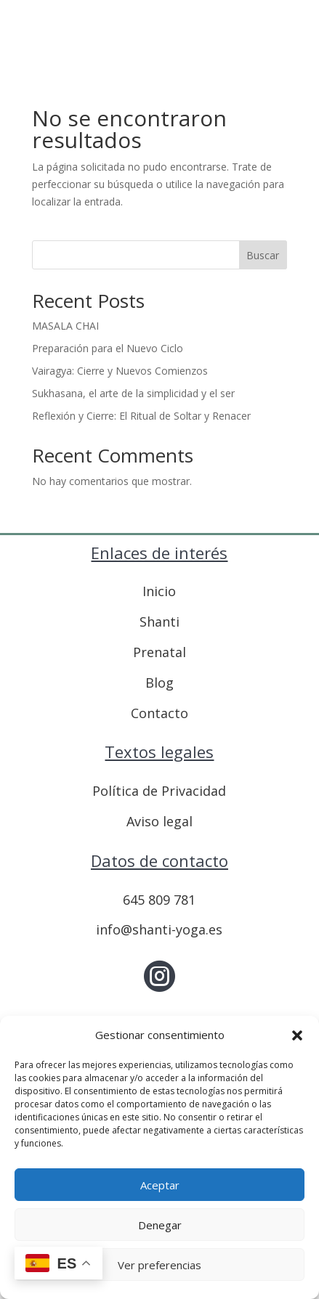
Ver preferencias (159, 1265)
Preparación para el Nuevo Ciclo (107, 348)
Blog (159, 682)
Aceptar (159, 1185)
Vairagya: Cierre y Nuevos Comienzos (120, 371)
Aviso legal (159, 821)
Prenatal (159, 652)
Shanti (159, 621)
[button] (297, 1035)
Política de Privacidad (159, 790)
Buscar (262, 255)
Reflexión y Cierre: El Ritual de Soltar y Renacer (141, 416)
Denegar (160, 1225)
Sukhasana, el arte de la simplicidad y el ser (133, 393)
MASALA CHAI (65, 326)
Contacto (159, 713)
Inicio (159, 591)
